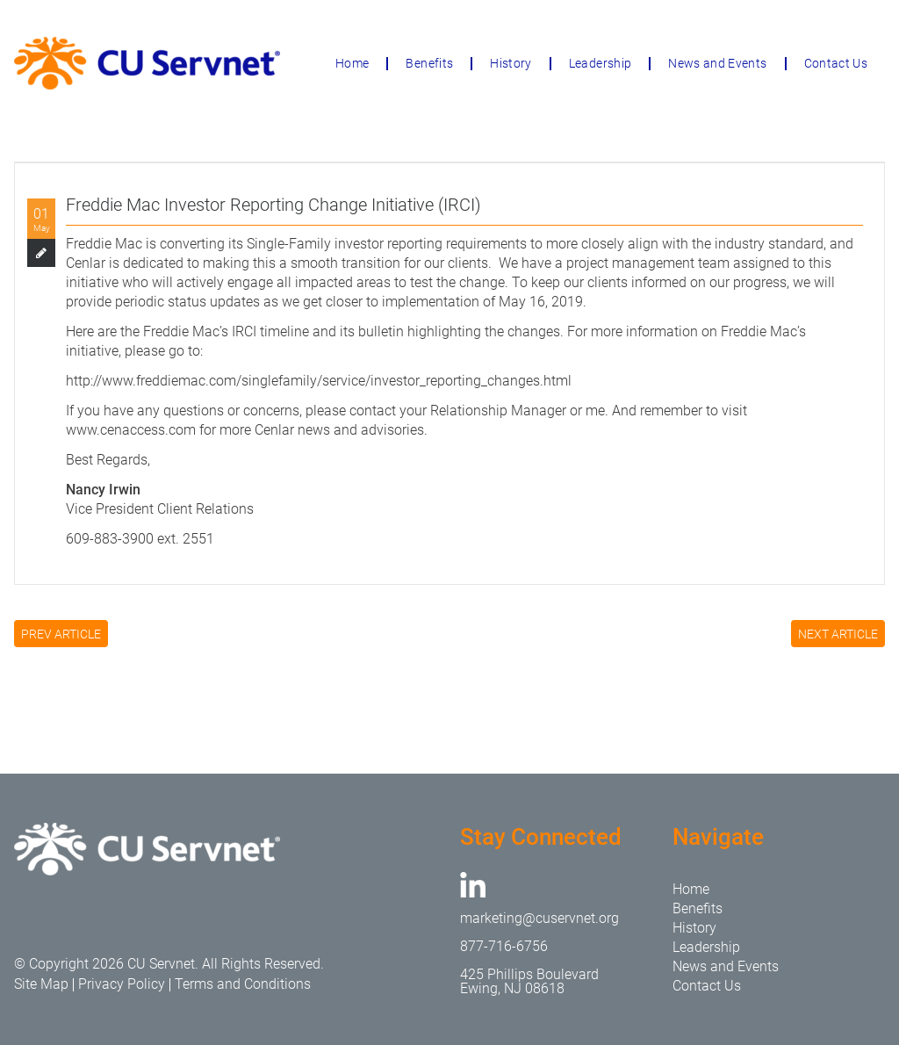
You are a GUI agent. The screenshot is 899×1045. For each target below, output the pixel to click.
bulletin (381, 331)
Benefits (429, 63)
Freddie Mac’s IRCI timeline (226, 331)
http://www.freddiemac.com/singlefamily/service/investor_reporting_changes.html (319, 380)
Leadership (600, 63)
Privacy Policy (121, 984)
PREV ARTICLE (61, 634)
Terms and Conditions (243, 984)
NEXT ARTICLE (838, 634)
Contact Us (836, 63)
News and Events (717, 63)
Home (352, 63)
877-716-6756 (504, 946)
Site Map (41, 984)
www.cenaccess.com (131, 430)
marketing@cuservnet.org (539, 918)
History (510, 63)
